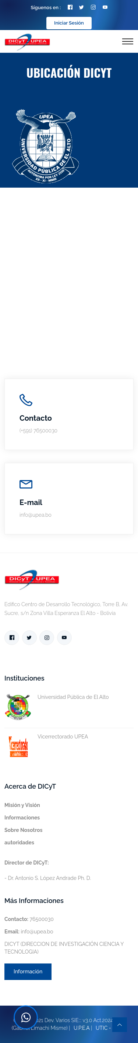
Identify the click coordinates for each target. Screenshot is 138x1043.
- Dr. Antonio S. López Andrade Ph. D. (47, 870)
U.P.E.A (82, 1028)
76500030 (29, 919)
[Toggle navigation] (128, 41)
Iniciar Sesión (69, 23)
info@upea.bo (28, 932)
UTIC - (103, 1028)
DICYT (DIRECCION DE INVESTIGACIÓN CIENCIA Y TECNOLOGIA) (64, 948)
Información (28, 971)
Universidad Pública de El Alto (56, 697)
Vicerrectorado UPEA (46, 737)
